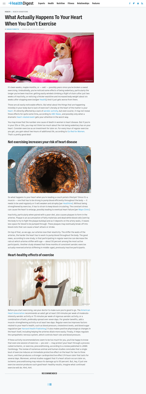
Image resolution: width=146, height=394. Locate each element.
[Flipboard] (134, 4)
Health (51, 3)
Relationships (83, 3)
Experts (41, 3)
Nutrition (61, 3)
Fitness (71, 3)
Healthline (67, 203)
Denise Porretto (13, 29)
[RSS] (142, 4)
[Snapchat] (138, 4)
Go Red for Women (76, 131)
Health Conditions (20, 12)
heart (10, 111)
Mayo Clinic (83, 209)
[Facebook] (130, 4)
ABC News (56, 114)
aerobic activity (51, 111)
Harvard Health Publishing (34, 328)
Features (96, 3)
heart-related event (26, 117)
